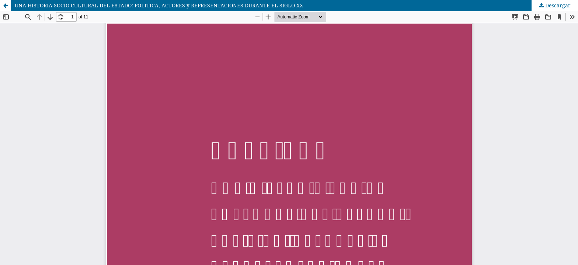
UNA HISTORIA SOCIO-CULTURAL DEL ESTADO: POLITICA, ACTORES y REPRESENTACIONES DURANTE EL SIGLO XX (159, 5)
